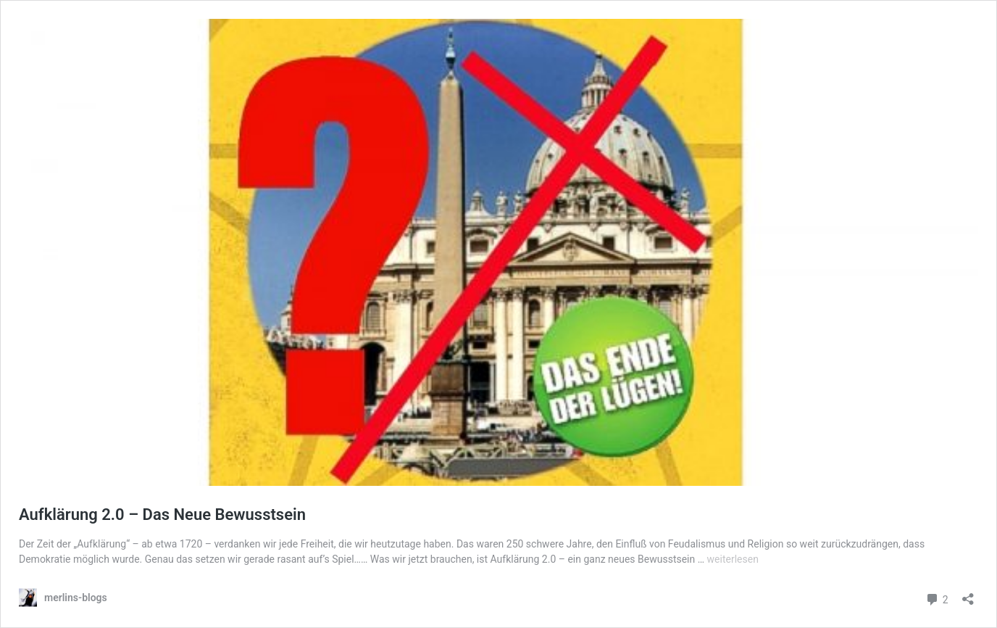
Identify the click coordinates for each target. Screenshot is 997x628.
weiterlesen (733, 559)
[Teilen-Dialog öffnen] (968, 594)
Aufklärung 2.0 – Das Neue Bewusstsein (162, 514)
